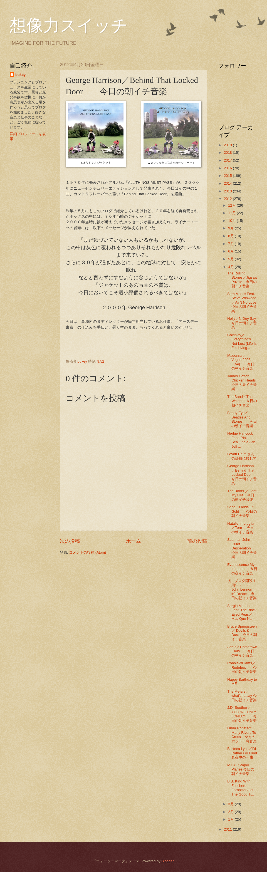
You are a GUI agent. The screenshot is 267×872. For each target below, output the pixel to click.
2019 (228, 145)
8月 (231, 236)
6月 (231, 251)
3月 (231, 804)
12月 (232, 205)
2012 (228, 199)
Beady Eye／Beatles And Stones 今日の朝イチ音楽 (242, 419)
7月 (231, 244)
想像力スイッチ (69, 25)
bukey (20, 75)
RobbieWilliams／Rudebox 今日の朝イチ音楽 (242, 667)
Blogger (167, 861)
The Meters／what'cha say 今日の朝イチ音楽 (242, 695)
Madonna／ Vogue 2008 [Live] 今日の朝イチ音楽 (240, 361)
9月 (231, 228)
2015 (228, 176)
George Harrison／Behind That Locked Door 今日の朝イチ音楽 (243, 474)
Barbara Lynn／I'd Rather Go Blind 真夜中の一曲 (245, 753)
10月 (232, 221)
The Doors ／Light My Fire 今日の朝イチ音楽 (241, 495)
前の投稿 (197, 541)
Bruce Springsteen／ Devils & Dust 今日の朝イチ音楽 (242, 632)
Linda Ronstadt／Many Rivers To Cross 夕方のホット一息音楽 (242, 734)
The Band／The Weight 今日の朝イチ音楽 (242, 401)
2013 (228, 191)
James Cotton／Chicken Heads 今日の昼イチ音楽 (245, 382)
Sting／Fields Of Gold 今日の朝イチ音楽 (242, 511)
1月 (231, 819)
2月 (231, 812)
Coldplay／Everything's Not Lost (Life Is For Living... (241, 341)
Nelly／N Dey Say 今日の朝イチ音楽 (243, 322)
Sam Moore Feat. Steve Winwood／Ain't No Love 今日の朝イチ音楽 (243, 302)
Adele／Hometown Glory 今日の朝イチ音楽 (242, 651)
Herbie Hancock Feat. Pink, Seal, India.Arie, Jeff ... (242, 439)
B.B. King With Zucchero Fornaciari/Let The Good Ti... (240, 787)
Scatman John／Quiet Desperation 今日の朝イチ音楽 (242, 548)
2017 (228, 160)
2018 (228, 152)
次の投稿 (70, 541)
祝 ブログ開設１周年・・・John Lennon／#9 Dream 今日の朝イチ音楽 (242, 589)
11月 (232, 213)
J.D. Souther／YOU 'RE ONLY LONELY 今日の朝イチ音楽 (242, 713)
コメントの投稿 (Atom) (87, 552)
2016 (228, 168)
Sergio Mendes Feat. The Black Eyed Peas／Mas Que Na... (241, 612)
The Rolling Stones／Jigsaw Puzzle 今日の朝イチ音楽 (242, 279)
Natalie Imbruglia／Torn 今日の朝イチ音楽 (240, 527)
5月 (231, 259)
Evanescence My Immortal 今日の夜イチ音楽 (242, 569)
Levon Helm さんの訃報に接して (242, 456)
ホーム (133, 541)
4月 (231, 267)
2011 (228, 829)
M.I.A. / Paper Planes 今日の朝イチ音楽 (240, 769)
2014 (228, 183)
